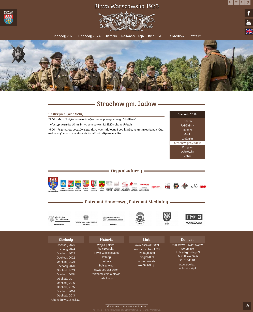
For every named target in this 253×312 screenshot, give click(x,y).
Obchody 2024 (89, 36)
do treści (230, 2)
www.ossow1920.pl (147, 245)
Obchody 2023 (66, 253)
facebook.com (249, 13)
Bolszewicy (106, 265)
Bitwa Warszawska (106, 253)
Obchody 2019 (66, 270)
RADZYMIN (188, 125)
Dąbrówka (187, 152)
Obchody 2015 (66, 287)
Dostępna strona (247, 2)
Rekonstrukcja (132, 36)
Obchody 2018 (187, 114)
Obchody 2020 (66, 266)
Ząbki (187, 156)
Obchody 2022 (66, 258)
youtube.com (249, 23)
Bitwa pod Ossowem (106, 270)
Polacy (106, 257)
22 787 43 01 (187, 260)
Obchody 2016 (66, 283)
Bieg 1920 (155, 36)
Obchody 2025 (63, 36)
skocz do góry (247, 306)
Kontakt (194, 36)
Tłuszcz (187, 130)
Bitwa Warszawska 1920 (126, 7)
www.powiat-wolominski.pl (146, 263)
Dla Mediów (175, 36)
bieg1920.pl (147, 257)
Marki (187, 134)
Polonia (106, 261)
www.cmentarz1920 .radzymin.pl (147, 251)
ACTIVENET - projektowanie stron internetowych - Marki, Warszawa (126, 310)
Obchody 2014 (66, 291)
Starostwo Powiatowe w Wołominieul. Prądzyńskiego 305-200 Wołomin (187, 250)
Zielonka (187, 139)
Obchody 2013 (66, 295)
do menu (236, 2)
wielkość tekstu (242, 2)
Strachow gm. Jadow (187, 143)
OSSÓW (187, 121)
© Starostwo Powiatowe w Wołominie (126, 306)
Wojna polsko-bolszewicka (106, 247)
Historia (111, 36)
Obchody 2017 (66, 279)
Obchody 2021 (66, 262)
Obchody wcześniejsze (65, 300)
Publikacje (106, 278)
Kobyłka (187, 147)
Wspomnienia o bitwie (106, 274)
